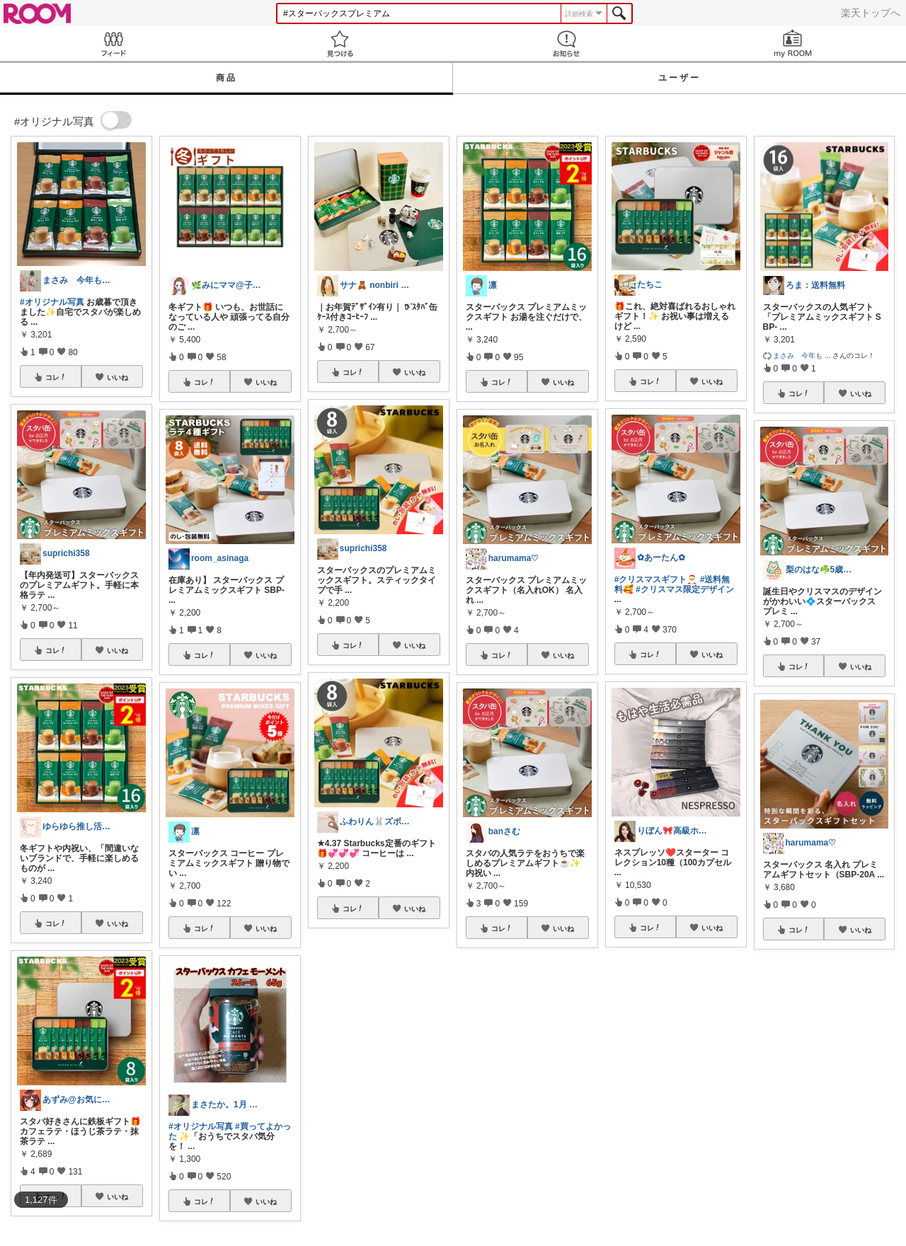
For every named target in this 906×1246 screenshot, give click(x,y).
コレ (56, 377)
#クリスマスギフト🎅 (656, 579)
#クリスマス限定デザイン (685, 589)
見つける (339, 43)
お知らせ (566, 43)
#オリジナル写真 (52, 302)
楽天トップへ (870, 12)
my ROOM (793, 43)
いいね (117, 377)
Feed (113, 43)
